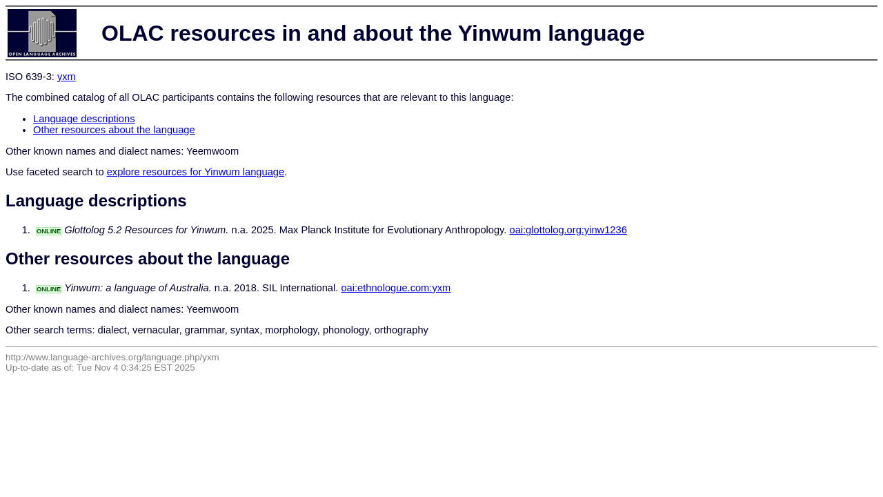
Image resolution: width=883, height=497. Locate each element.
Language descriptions (84, 118)
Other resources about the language (114, 129)
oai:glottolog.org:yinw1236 (567, 229)
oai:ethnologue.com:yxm (395, 287)
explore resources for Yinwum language (195, 171)
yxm (66, 76)
